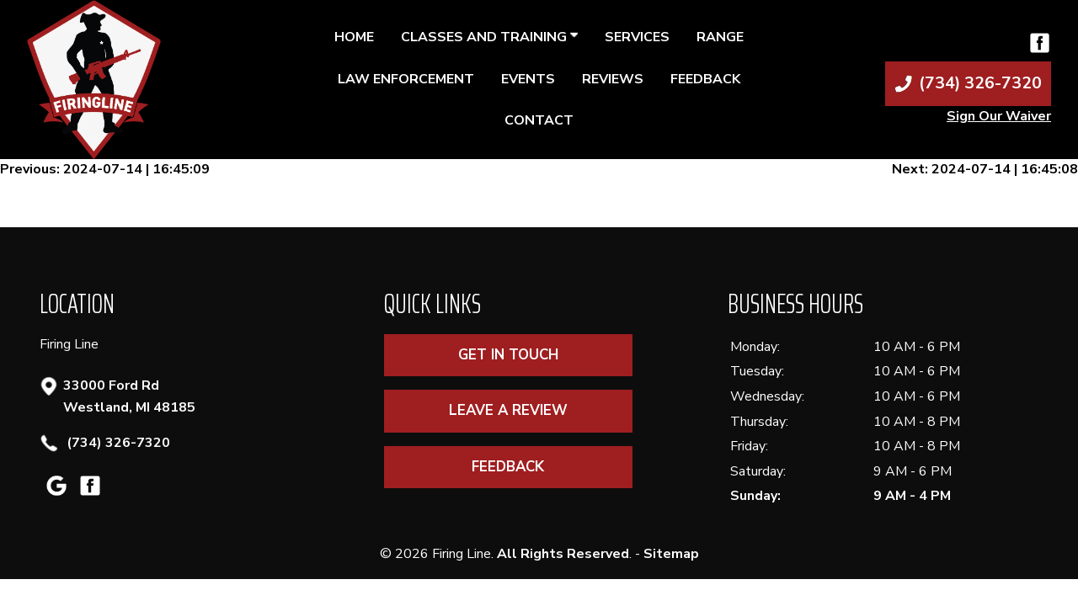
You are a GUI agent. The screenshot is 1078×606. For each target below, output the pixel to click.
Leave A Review (508, 410)
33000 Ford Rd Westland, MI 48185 (129, 396)
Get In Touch (508, 354)
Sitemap (671, 554)
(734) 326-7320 (116, 443)
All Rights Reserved (563, 554)
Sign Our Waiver (999, 116)
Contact (539, 120)
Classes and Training (489, 37)
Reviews (612, 79)
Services (637, 37)
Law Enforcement (406, 79)
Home (354, 37)
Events (528, 79)
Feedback (705, 79)
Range (720, 37)
